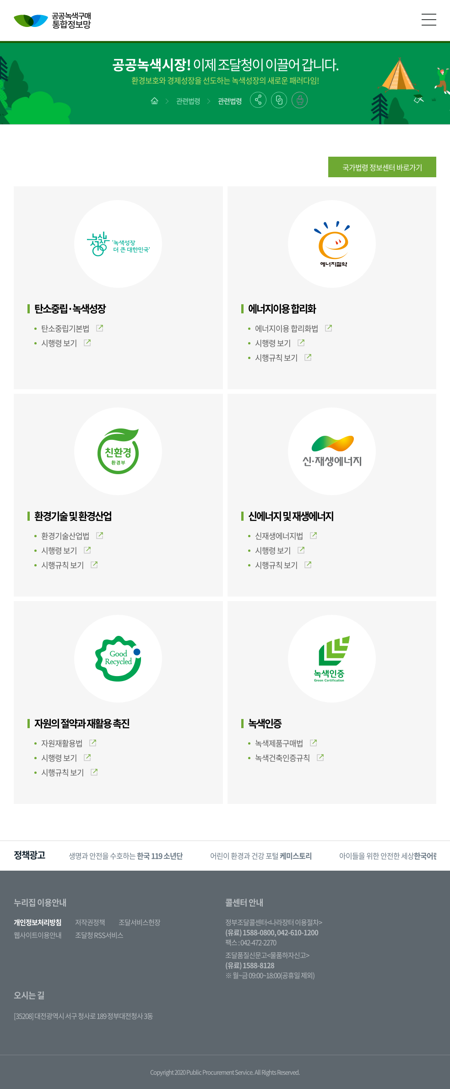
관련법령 (188, 101)
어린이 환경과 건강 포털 (261, 855)
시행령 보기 (66, 343)
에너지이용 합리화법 (293, 328)
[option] (125, 856)
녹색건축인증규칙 (289, 757)
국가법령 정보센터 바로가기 (382, 167)
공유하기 (258, 100)
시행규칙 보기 (283, 357)
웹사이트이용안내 (37, 935)
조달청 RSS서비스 (99, 935)
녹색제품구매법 (286, 743)
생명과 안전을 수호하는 (126, 855)
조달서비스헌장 (139, 922)
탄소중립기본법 (72, 328)
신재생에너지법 (286, 535)
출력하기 (300, 100)
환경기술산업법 (72, 535)
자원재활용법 (68, 743)
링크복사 (279, 100)
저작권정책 (90, 922)
